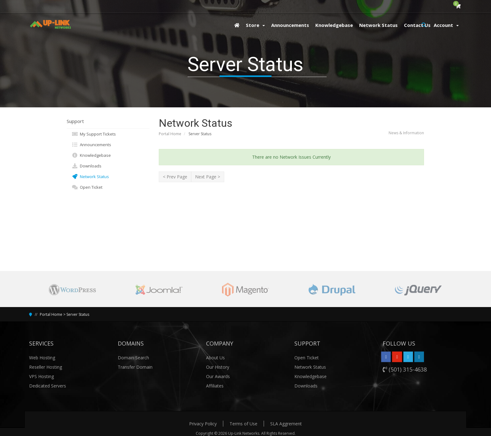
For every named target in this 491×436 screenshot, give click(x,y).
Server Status (77, 314)
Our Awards (218, 376)
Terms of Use (243, 424)
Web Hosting (42, 358)
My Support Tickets (94, 134)
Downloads (86, 166)
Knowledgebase (91, 155)
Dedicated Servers (47, 386)
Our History (217, 367)
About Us (215, 358)
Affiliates (215, 386)
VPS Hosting (41, 376)
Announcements (91, 144)
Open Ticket (87, 187)
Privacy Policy (203, 424)
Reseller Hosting (45, 367)
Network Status (90, 176)
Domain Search (133, 358)
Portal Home (170, 133)
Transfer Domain (135, 367)
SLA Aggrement (286, 424)
